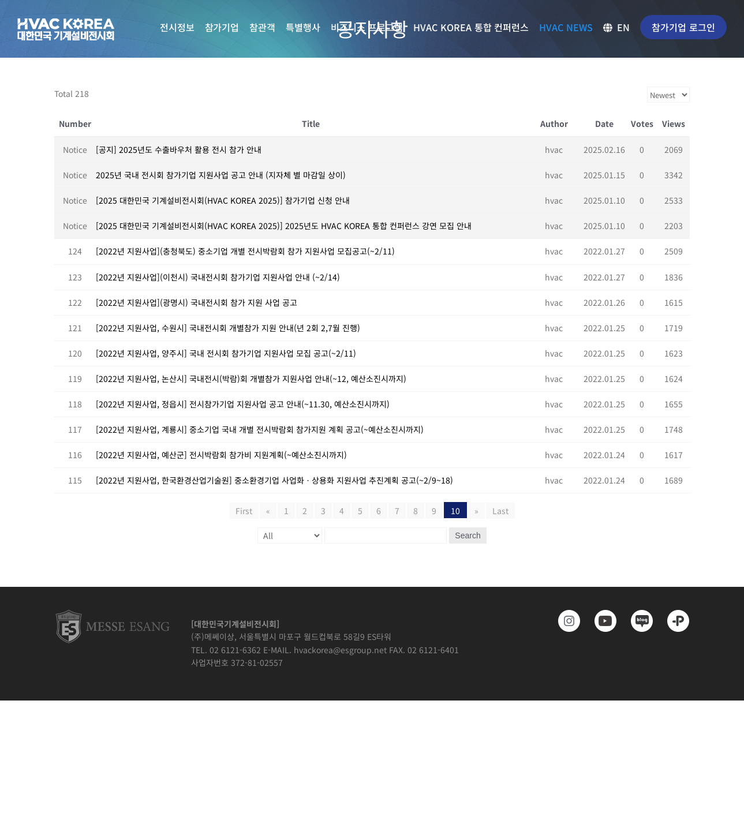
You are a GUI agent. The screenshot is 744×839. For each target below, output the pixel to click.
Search (467, 535)
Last (500, 510)
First (243, 510)
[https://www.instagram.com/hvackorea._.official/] (564, 620)
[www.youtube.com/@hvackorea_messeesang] (601, 620)
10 (455, 510)
